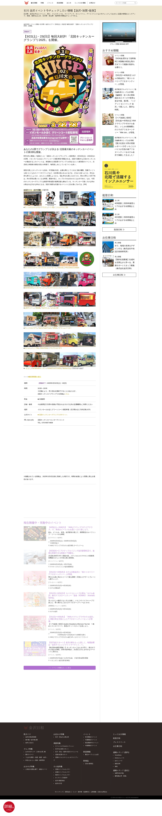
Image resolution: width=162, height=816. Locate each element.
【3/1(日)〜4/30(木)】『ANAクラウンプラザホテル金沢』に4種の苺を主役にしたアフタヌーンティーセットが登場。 (71, 619)
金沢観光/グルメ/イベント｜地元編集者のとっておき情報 (125, 146)
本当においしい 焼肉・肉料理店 (35, 760)
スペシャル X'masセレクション (64, 746)
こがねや (56, 247)
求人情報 (125, 262)
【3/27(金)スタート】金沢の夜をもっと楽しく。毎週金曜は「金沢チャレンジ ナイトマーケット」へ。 (71, 644)
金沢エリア (49, 24)
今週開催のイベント (91, 739)
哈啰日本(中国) (119, 773)
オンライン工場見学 (61, 777)
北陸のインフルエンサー (62, 769)
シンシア (65, 288)
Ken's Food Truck (45, 328)
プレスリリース (119, 742)
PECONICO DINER (72, 268)
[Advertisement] (41, 500)
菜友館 (38, 308)
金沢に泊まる (29, 742)
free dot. (61, 268)
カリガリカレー (30, 247)
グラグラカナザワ (55, 348)
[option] (119, 175)
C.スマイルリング (54, 288)
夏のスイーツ (29, 754)
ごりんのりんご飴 (61, 207)
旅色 (116, 766)
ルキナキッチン (40, 288)
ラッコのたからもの (44, 247)
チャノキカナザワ (31, 328)
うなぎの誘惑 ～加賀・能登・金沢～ (36, 757)
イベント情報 (35, 24)
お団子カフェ (29, 308)
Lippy (53, 227)
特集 (42, 3)
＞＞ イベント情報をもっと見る (59, 668)
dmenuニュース (119, 758)
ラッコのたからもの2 (32, 207)
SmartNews (118, 755)
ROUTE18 (44, 348)
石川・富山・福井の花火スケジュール (66, 751)
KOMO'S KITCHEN (54, 368)
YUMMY (35, 227)
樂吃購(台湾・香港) (121, 776)
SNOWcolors (29, 288)
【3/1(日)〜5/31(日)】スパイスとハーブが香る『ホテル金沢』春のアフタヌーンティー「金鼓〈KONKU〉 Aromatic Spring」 (71, 595)
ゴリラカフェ (29, 268)
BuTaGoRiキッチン (39, 368)
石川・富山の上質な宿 (62, 737)
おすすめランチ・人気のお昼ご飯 (35, 751)
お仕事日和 (117, 746)
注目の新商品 (89, 763)
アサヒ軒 (28, 227)
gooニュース (118, 760)
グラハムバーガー (65, 328)
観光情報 (34, 3)
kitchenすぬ (67, 368)
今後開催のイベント (91, 745)
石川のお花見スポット (62, 749)
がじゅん (28, 348)
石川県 (42, 24)
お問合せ (92, 3)
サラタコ (44, 207)
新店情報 (60, 3)
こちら (66, 394)
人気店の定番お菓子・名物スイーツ (36, 769)
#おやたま (45, 308)
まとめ (68, 3)
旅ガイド (27, 734)
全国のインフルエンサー (62, 772)
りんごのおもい (66, 247)
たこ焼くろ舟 (44, 227)
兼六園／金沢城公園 (31, 739)
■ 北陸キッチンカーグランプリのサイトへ (52, 415)
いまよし (28, 368)
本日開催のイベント (91, 737)
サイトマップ (59, 792)
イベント (50, 3)
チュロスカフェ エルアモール (46, 268)
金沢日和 (26, 24)
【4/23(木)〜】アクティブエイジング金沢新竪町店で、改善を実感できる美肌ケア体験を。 (71, 552)
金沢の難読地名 (60, 780)
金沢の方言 (58, 783)
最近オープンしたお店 (92, 754)
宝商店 (55, 328)
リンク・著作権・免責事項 (81, 792)
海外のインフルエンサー (62, 775)
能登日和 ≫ (119, 229)
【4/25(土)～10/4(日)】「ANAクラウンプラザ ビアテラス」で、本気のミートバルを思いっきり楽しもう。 (70, 528)
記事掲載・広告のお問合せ (99, 792)
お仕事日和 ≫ (119, 274)
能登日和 (116, 738)
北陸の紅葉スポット (61, 754)
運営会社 (68, 792)
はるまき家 (54, 308)
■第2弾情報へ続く (34, 377)
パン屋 (51, 207)
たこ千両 (35, 348)
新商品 (86, 760)
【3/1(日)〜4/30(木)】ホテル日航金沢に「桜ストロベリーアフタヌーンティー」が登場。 (71, 573)
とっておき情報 (80, 3)
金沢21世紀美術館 (30, 737)
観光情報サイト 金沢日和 (26, 3)
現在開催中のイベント (92, 742)
